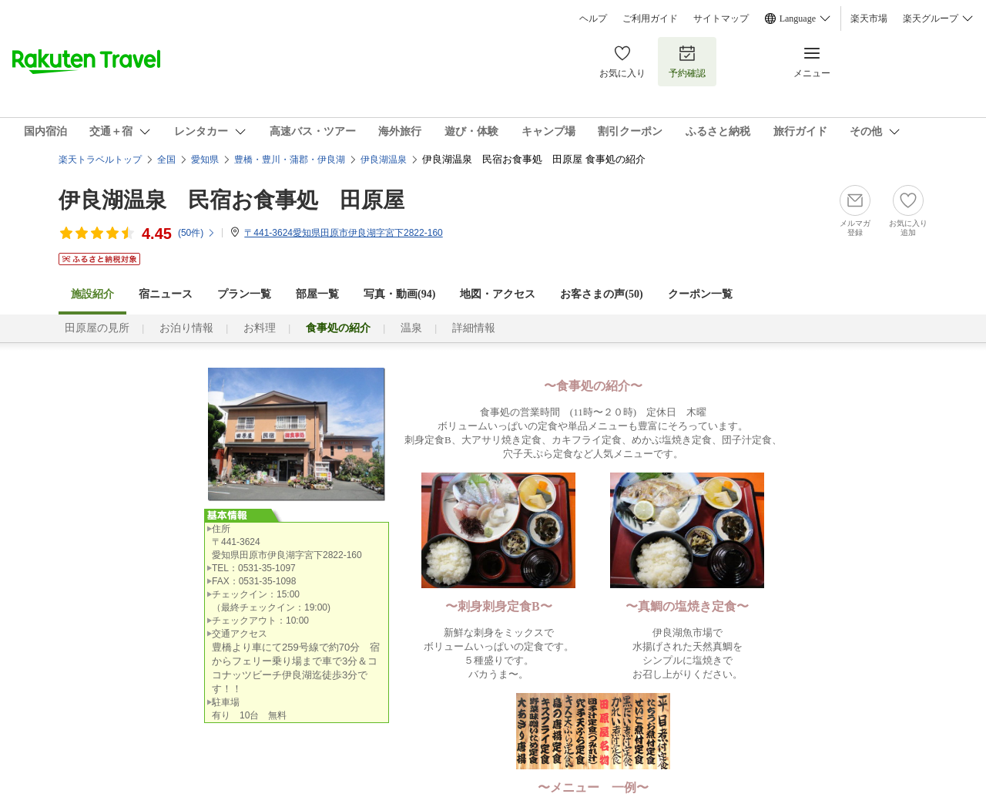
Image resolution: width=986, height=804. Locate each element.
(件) (197, 232)
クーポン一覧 (700, 294)
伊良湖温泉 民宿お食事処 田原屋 (231, 200)
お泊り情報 (186, 328)
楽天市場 (868, 18)
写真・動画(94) (399, 294)
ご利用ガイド (650, 18)
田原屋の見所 (97, 328)
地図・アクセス (497, 294)
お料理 (259, 328)
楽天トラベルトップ (100, 159)
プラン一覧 (244, 294)
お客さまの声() (601, 294)
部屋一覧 (317, 294)
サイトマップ (721, 18)
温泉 (411, 328)
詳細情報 (473, 328)
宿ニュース (166, 294)
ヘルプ (593, 18)
